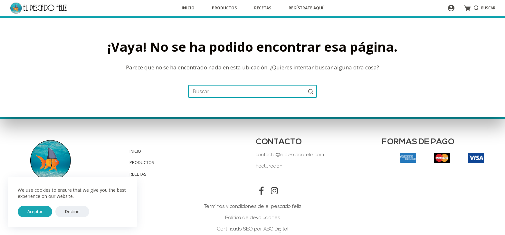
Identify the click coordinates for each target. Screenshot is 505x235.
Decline (62, 211)
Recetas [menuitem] (262, 8)
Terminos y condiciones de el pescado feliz (252, 206)
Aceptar (31, 211)
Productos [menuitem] (224, 8)
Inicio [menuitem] (188, 8)
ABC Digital (275, 229)
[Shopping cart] (467, 8)
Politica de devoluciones (252, 218)
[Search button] (310, 91)
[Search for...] (252, 91)
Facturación (269, 166)
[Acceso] (451, 8)
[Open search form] (484, 8)
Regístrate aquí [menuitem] (306, 8)
